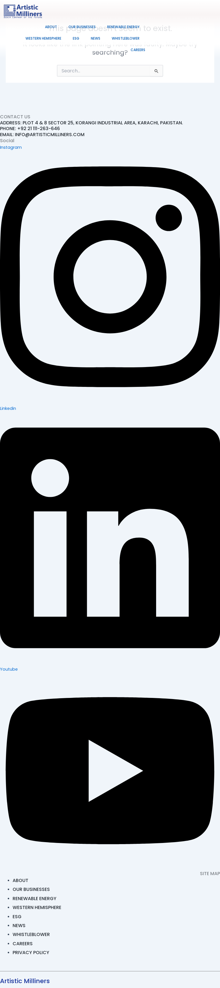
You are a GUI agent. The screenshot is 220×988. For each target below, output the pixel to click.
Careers (138, 49)
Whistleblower (126, 38)
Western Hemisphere (43, 38)
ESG (76, 38)
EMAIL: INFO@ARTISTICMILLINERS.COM (42, 134)
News (95, 38)
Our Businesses (82, 26)
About (51, 26)
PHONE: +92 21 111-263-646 (30, 128)
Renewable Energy (123, 26)
